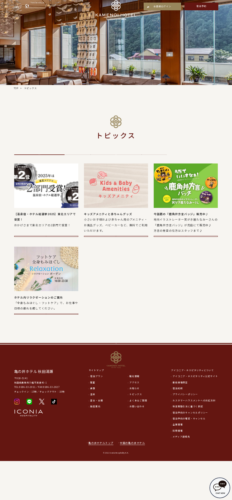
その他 (90, 161)
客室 (92, 421)
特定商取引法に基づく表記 (188, 445)
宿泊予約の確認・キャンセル (189, 457)
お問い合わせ (137, 445)
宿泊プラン (96, 415)
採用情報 (178, 469)
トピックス (135, 433)
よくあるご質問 (138, 439)
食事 (92, 427)
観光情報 (134, 415)
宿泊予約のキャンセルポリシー (190, 451)
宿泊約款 (178, 427)
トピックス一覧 (39, 161)
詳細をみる (46, 253)
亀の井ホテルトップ (100, 481)
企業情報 (178, 463)
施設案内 (95, 445)
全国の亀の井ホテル (134, 481)
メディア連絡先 (181, 475)
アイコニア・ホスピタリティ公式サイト (195, 415)
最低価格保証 (180, 421)
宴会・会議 (96, 439)
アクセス (134, 421)
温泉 (141, 161)
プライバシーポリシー (185, 433)
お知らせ (134, 427)
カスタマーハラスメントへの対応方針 (194, 439)
